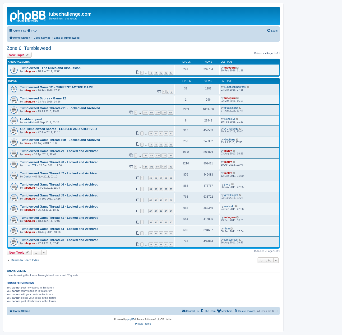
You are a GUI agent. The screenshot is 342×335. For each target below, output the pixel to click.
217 (145, 112)
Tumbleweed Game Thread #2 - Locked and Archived (59, 206)
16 (166, 72)
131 (170, 155)
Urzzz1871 (30, 165)
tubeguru (29, 71)
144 (145, 166)
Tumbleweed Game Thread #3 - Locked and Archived (59, 240)
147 (164, 166)
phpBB (130, 319)
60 (161, 133)
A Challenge (231, 128)
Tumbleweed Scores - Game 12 (43, 98)
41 (161, 222)
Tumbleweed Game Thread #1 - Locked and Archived (59, 217)
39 (150, 222)
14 (156, 72)
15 (161, 72)
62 (171, 133)
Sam (227, 228)
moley (27, 143)
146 (158, 166)
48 (156, 200)
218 (151, 112)
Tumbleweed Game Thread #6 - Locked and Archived (59, 184)
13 (150, 72)
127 (145, 155)
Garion (28, 176)
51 (171, 200)
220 (164, 112)
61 (166, 133)
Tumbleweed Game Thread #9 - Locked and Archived (59, 151)
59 (156, 133)
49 (161, 200)
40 (156, 222)
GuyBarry (229, 139)
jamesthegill (231, 239)
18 (171, 144)
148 (170, 166)
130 (164, 155)
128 (151, 155)
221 (170, 112)
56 (156, 177)
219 (158, 112)
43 (156, 211)
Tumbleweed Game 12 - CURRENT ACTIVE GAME (56, 87)
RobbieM (229, 118)
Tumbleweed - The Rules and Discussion (50, 68)
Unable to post (31, 119)
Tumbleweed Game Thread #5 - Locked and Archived (59, 195)
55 (150, 177)
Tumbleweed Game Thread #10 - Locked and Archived (60, 140)
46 (171, 211)
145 (151, 166)
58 (150, 133)
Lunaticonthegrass (235, 86)
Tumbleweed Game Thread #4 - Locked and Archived (59, 229)
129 (158, 155)
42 (150, 211)
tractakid (29, 122)
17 (171, 72)
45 (166, 211)
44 (161, 211)
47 (150, 200)
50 (166, 200)
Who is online (16, 270)
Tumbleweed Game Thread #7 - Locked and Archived (59, 173)
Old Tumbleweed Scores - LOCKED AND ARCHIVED (58, 129)
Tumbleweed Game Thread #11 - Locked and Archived (60, 108)
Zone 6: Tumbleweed (29, 48)
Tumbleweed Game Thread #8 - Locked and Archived (59, 162)
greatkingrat (231, 107)
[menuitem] (32, 30)
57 (161, 177)
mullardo (229, 206)
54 (150, 189)
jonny (227, 184)
